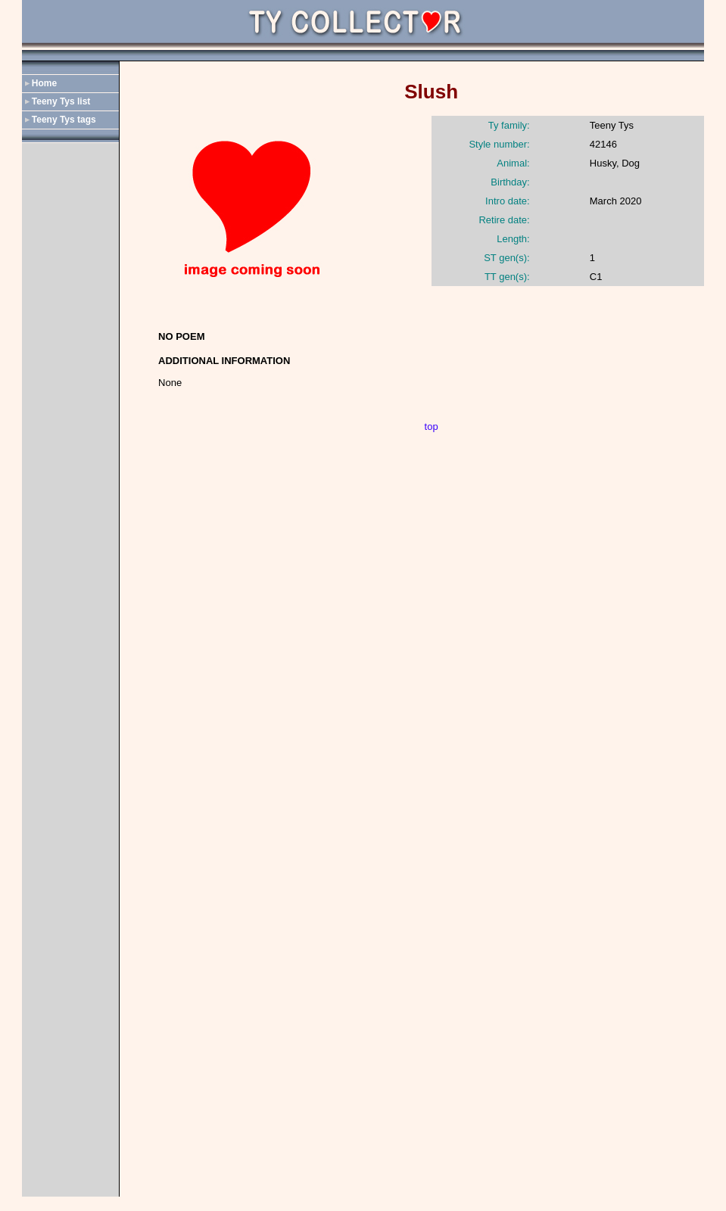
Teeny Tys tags (64, 119)
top (431, 426)
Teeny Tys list (61, 101)
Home (44, 83)
